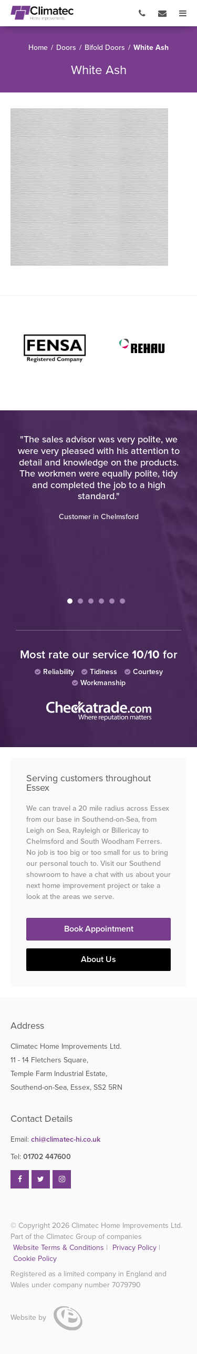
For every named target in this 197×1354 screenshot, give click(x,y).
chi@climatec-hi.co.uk (55, 1139)
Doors (66, 47)
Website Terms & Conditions (58, 1247)
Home (38, 47)
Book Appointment (98, 929)
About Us (98, 959)
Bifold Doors (105, 47)
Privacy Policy (135, 1247)
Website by (46, 1317)
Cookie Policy (35, 1258)
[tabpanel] (98, 477)
